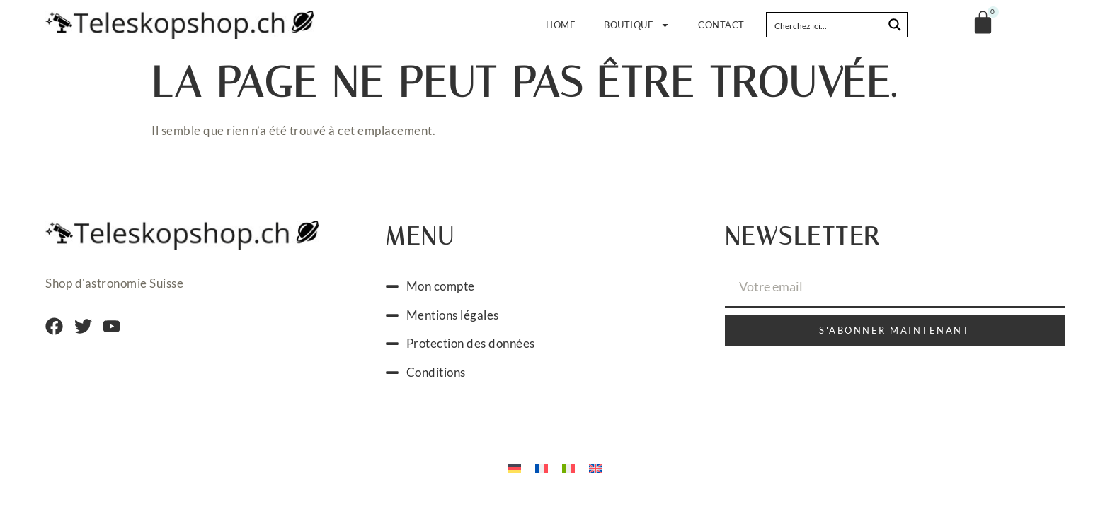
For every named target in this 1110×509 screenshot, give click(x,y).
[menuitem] (514, 467)
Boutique (637, 25)
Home (561, 24)
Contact (721, 24)
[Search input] (825, 24)
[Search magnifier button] (895, 25)
